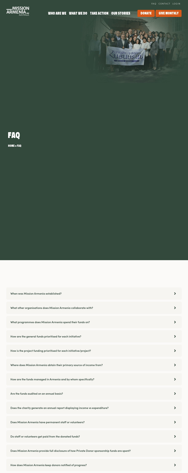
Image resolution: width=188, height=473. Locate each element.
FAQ (153, 3)
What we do (78, 13)
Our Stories (120, 13)
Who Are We (57, 13)
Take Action (99, 13)
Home (11, 146)
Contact (164, 3)
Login (176, 3)
